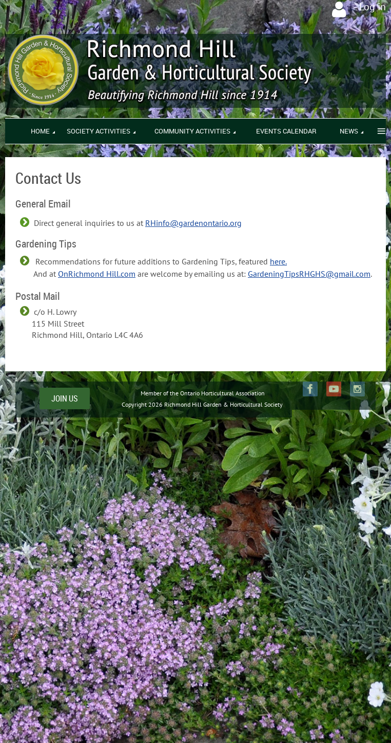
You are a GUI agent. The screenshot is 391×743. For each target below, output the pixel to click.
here (277, 261)
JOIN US (64, 398)
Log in (372, 6)
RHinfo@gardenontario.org (193, 223)
